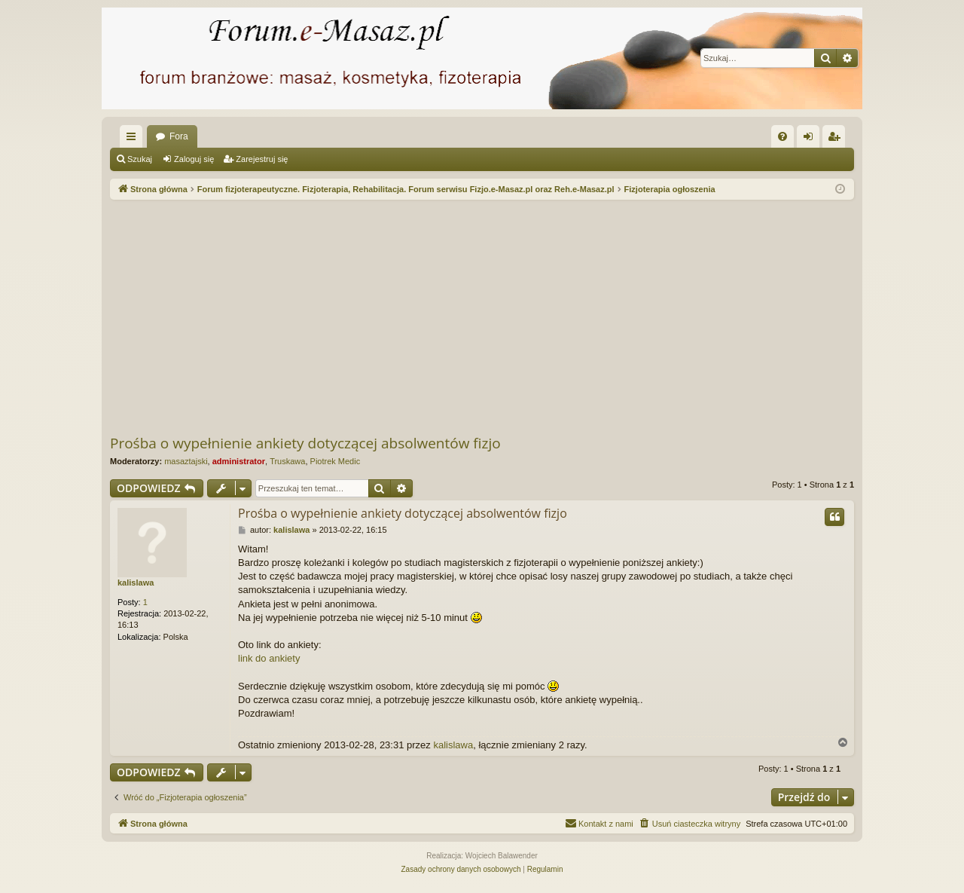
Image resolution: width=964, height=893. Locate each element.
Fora (178, 136)
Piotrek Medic (335, 461)
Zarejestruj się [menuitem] (836, 139)
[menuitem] (782, 136)
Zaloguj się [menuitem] (811, 139)
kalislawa (135, 582)
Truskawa (287, 461)
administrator (238, 461)
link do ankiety (269, 658)
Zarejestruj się (262, 159)
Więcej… (134, 139)
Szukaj (139, 159)
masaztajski (185, 461)
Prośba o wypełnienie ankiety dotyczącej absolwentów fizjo (305, 443)
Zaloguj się (194, 159)
